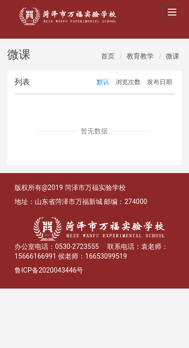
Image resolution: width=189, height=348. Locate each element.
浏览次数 (128, 82)
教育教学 (140, 56)
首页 (108, 56)
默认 (103, 82)
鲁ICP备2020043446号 (49, 270)
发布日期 (159, 82)
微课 (172, 56)
